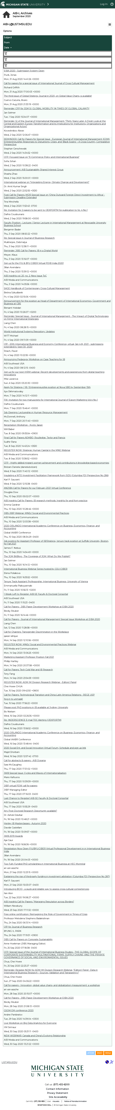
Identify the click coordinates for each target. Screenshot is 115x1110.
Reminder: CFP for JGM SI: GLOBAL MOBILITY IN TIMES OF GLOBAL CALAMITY (46, 108)
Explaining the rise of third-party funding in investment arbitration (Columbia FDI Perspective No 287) (57, 876)
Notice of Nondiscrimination (75, 1101)
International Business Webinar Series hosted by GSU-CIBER (35, 569)
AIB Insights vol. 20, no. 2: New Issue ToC (25, 275)
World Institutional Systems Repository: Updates (29, 331)
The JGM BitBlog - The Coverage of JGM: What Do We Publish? (37, 556)
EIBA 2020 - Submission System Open (24, 70)
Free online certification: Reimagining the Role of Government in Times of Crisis (45, 914)
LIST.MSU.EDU (9, 1062)
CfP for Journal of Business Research (23, 926)
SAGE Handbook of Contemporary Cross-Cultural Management (37, 288)
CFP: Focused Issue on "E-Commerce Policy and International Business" (41, 157)
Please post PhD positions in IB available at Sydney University (36, 707)
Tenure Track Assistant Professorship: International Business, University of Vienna (46, 581)
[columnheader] (57, 37)
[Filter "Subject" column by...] (57, 54)
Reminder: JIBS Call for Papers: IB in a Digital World (31, 250)
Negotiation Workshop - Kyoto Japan (23, 425)
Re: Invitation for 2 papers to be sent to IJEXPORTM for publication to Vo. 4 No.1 (46, 210)
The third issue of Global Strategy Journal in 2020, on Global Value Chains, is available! (48, 96)
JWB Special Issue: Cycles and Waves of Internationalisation (35, 773)
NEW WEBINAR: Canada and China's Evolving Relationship (35, 1035)
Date (6, 47)
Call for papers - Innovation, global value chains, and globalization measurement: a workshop (52, 985)
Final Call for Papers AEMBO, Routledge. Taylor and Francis (34, 437)
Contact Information (57, 1089)
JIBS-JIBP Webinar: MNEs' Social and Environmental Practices (36, 513)
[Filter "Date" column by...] (57, 66)
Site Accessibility (58, 1097)
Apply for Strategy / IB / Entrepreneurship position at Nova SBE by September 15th (47, 387)
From (7, 42)
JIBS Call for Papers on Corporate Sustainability (28, 939)
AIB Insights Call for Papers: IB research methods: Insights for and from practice (45, 500)
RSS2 (108, 1053)
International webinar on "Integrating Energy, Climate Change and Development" (46, 182)
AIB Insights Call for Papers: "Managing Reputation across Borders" (39, 901)
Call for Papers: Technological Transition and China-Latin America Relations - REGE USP (49, 694)
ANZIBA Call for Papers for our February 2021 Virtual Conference (37, 488)
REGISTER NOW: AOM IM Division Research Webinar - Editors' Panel (40, 682)
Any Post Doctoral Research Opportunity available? (30, 810)
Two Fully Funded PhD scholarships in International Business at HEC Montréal (44, 864)
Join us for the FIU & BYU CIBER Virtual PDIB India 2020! (34, 263)
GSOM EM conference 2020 (19, 1010)
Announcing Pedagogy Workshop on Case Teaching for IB (34, 359)
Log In (104, 4)
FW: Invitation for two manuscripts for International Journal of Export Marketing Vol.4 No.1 (51, 400)
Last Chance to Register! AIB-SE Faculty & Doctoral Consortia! (36, 798)
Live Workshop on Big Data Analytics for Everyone (30, 1023)
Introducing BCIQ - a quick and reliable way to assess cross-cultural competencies (46, 889)
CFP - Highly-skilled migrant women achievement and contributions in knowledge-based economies (56, 462)
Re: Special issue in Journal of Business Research (29, 238)
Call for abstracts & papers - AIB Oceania (25, 760)
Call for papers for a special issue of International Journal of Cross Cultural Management (49, 83)
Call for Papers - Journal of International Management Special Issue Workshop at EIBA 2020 (52, 619)
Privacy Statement (57, 1093)
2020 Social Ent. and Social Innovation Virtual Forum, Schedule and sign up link (45, 748)
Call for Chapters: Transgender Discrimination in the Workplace (36, 632)
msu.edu (56, 1101)
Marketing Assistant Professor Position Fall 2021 (29, 657)
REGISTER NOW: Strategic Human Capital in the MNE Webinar (37, 450)
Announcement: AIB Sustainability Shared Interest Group (33, 169)
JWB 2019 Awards (13, 836)
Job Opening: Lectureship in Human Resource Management (36, 412)
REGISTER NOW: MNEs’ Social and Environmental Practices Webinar (40, 644)
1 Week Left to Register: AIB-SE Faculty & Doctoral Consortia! (36, 594)
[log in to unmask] (13, 699)
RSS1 (99, 1053)
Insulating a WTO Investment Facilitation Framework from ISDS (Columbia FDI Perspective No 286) (56, 475)
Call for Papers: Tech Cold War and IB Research (28, 669)
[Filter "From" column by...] (57, 60)
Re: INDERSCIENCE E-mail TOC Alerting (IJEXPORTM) (32, 720)
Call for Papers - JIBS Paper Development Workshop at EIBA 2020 (39, 606)
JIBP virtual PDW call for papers (20, 785)
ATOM (90, 1053)
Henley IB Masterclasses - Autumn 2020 (25, 823)
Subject (8, 37)
